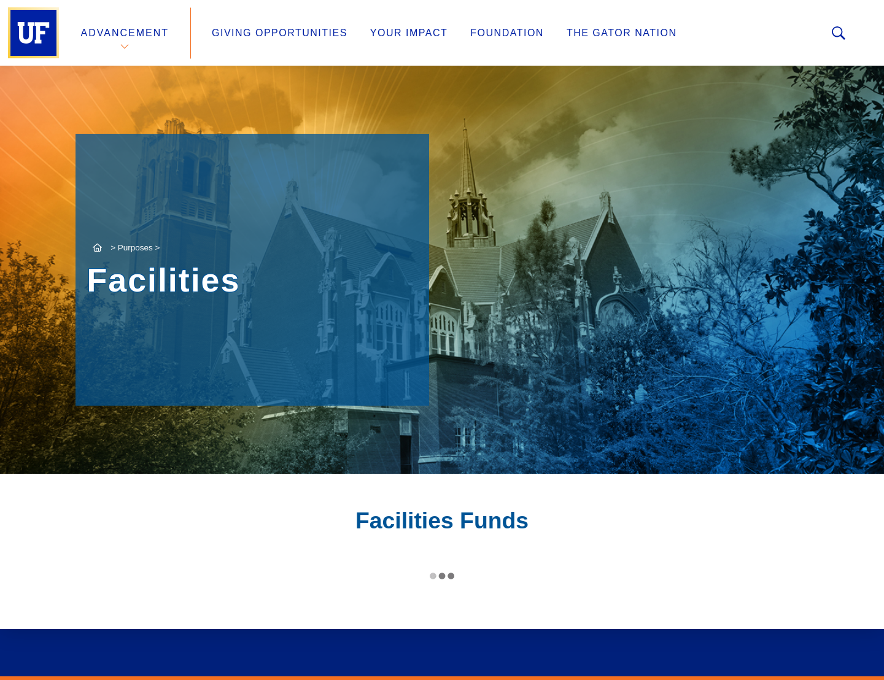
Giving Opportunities (279, 33)
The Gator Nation (622, 33)
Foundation (507, 33)
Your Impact (409, 33)
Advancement (125, 33)
